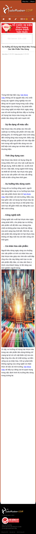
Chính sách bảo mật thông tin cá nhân (11, 526)
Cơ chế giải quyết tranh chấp (9, 528)
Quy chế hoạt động (7, 525)
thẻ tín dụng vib (20, 532)
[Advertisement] (18, 74)
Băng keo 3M (4, 532)
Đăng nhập (25, 1)
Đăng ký (32, 1)
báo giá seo (12, 532)
